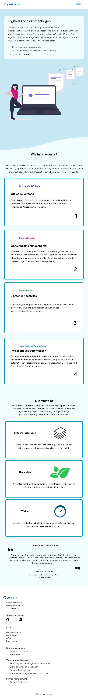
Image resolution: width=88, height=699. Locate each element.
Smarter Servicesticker (20, 651)
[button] (78, 4)
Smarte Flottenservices (21, 682)
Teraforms (15, 654)
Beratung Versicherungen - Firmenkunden (30, 663)
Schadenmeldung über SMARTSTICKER (29, 673)
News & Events (13, 632)
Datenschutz (12, 635)
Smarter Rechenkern (20, 670)
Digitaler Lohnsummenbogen (24, 666)
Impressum (11, 641)
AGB (8, 638)
